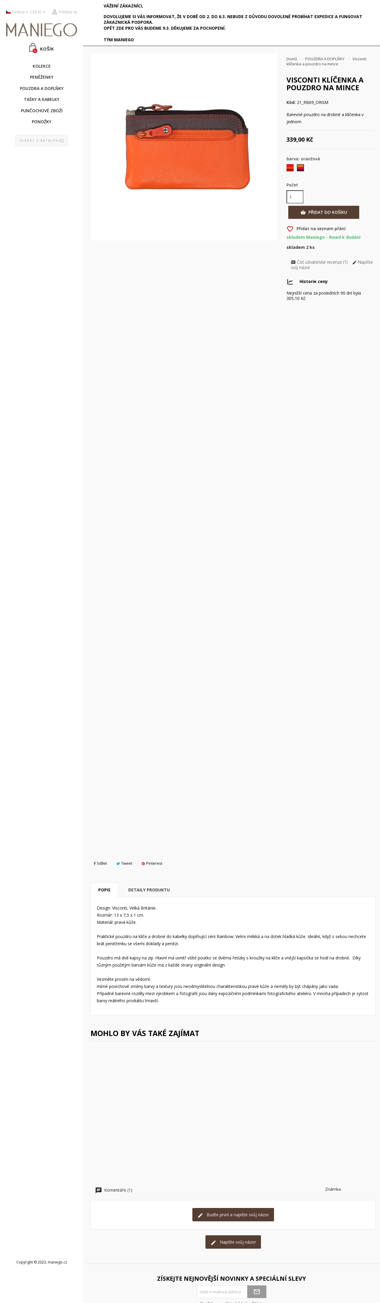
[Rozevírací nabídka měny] (38, 12)
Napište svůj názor (233, 1242)
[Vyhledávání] (41, 141)
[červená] (290, 169)
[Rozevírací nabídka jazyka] (16, 12)
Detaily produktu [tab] (149, 890)
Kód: (291, 102)
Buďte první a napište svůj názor (233, 1215)
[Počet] (294, 196)
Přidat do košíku (323, 212)
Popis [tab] (104, 890)
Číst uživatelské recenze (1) (320, 262)
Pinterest (152, 863)
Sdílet (100, 863)
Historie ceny (314, 281)
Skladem (295, 247)
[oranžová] (301, 169)
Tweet (124, 863)
